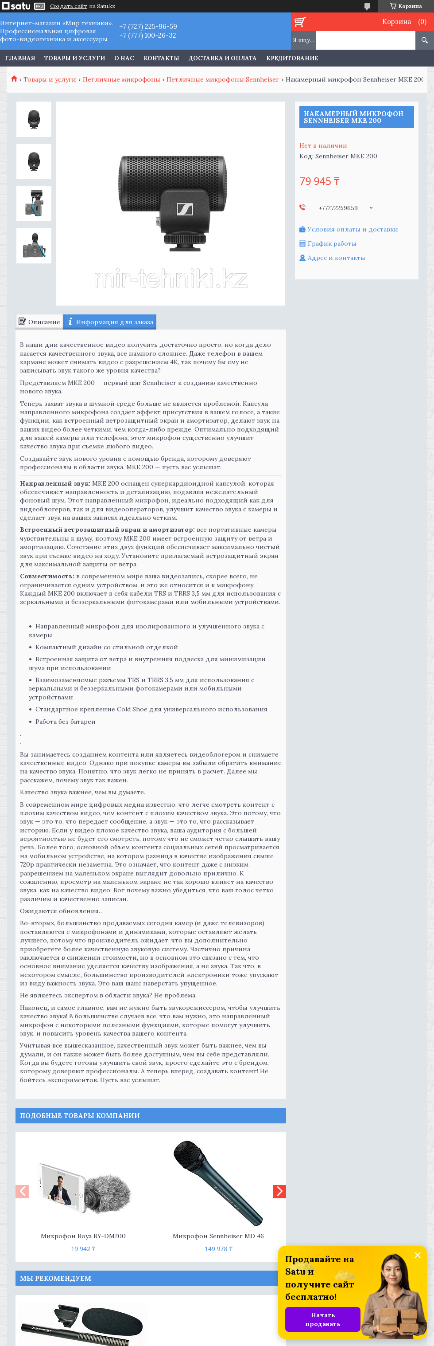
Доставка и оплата (223, 58)
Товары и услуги (74, 58)
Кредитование (292, 58)
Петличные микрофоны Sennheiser (223, 79)
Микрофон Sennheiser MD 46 (218, 1236)
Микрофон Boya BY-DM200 (83, 1236)
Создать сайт (68, 6)
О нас (124, 58)
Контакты (161, 58)
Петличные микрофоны (121, 79)
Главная (20, 58)
